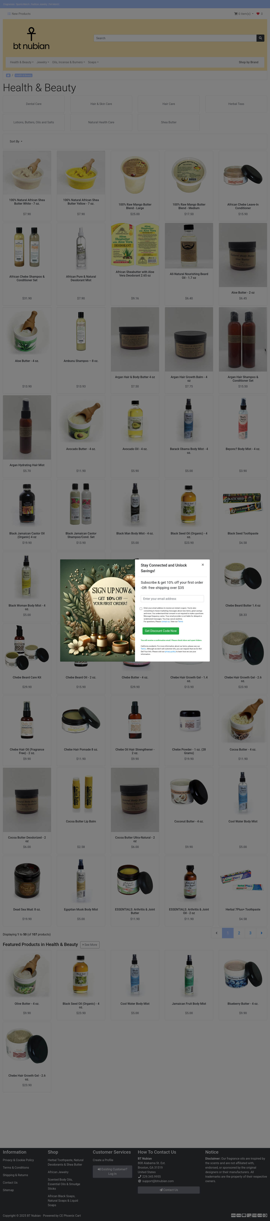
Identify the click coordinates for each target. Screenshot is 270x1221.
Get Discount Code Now (161, 631)
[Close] (203, 564)
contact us (165, 621)
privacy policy (170, 651)
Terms (180, 621)
